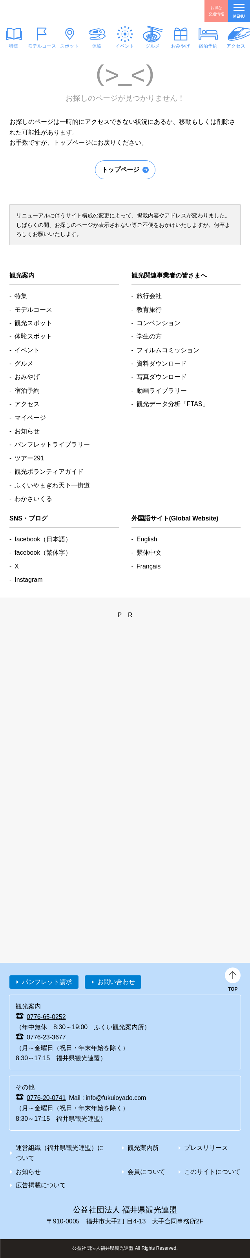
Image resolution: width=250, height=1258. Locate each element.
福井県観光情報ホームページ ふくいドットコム (44, 11)
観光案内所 (143, 1147)
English (147, 539)
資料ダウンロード (162, 363)
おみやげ (180, 45)
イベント (124, 45)
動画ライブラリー (162, 390)
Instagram (28, 579)
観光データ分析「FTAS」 (173, 404)
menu (239, 11)
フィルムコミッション (168, 350)
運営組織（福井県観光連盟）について (60, 1152)
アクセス (27, 404)
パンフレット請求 (47, 981)
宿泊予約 (208, 45)
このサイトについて (212, 1171)
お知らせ (27, 431)
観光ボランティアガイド (49, 471)
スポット (69, 45)
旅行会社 (149, 295)
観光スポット (33, 323)
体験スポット (33, 336)
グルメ (153, 45)
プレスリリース (206, 1147)
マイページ (30, 417)
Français (149, 566)
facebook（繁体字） (43, 552)
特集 (21, 295)
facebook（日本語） (43, 539)
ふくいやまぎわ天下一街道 (52, 485)
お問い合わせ (116, 981)
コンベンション (159, 323)
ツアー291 (29, 458)
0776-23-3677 (46, 1037)
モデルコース (42, 45)
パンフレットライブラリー (52, 444)
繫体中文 (149, 552)
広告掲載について (41, 1185)
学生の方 (149, 336)
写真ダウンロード (162, 376)
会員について (146, 1171)
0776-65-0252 (46, 1016)
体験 (97, 45)
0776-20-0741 (46, 1097)
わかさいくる (33, 498)
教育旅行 (149, 309)
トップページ (120, 169)
